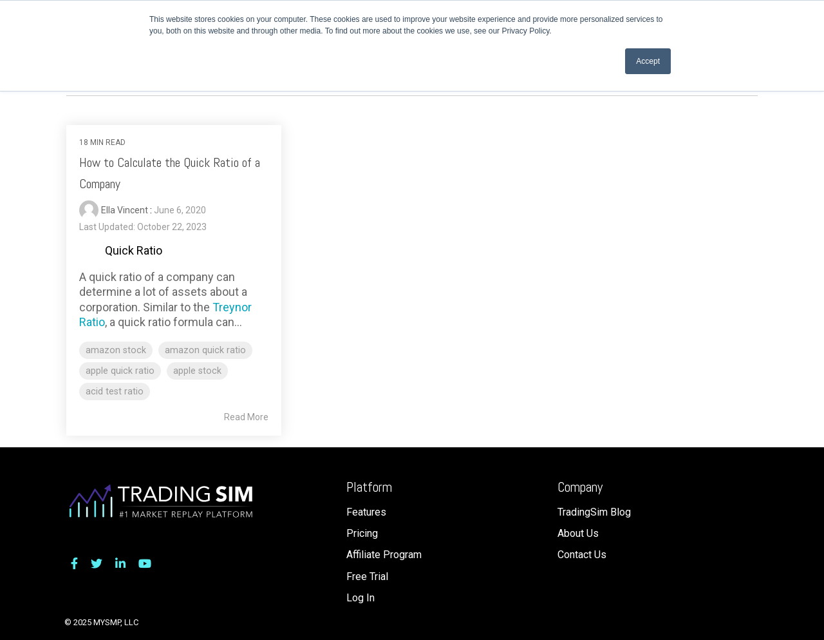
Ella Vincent (125, 210)
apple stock (197, 370)
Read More (246, 417)
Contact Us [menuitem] (581, 554)
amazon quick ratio (205, 350)
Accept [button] (648, 61)
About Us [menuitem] (578, 533)
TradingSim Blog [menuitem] (594, 512)
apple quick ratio (120, 370)
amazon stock (116, 350)
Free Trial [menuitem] (367, 576)
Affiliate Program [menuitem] (384, 554)
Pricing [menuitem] (362, 533)
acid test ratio (115, 391)
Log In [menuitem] (360, 598)
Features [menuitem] (366, 512)
